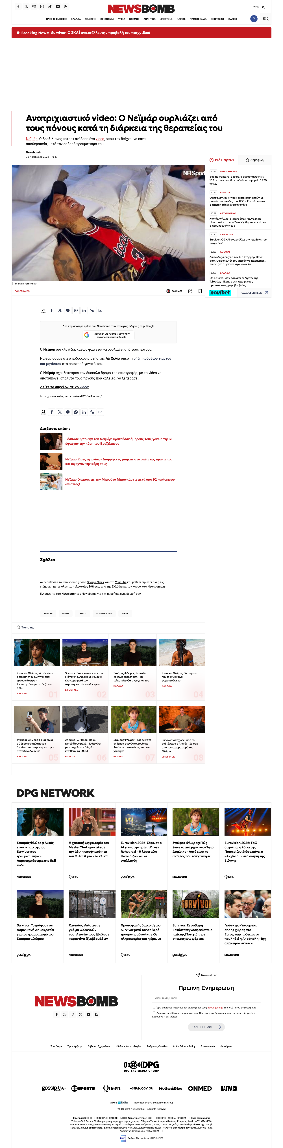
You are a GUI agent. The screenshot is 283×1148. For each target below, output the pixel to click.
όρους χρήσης (215, 1007)
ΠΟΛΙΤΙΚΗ (90, 19)
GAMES (232, 19)
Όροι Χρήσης (75, 1046)
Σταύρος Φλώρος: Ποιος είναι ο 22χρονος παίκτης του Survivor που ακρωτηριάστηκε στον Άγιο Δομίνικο (35, 745)
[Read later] (200, 291)
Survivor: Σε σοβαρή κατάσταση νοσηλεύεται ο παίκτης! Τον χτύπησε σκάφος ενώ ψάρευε (192, 932)
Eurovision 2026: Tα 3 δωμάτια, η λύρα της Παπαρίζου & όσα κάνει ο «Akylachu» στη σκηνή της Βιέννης (245, 852)
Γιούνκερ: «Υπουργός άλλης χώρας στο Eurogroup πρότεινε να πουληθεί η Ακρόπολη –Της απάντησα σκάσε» (245, 934)
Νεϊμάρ (32, 139)
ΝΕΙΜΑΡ (48, 613)
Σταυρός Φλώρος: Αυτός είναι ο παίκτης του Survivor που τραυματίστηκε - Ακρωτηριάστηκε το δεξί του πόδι (35, 680)
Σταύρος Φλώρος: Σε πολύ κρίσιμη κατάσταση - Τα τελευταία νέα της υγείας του (131, 676)
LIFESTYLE (166, 19)
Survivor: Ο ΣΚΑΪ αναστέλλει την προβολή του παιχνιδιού (100, 32)
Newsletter (69, 593)
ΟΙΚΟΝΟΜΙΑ (107, 19)
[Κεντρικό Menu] (265, 18)
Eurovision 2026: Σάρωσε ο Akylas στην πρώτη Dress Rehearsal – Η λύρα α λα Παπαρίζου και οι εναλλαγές (141, 852)
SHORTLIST (217, 19)
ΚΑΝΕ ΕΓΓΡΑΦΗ (206, 1027)
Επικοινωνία (208, 1046)
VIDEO (65, 613)
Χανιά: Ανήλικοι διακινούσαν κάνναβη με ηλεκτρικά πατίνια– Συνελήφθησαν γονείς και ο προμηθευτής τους (238, 222)
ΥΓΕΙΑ (121, 19)
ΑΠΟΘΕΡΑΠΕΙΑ (104, 613)
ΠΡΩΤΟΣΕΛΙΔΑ (198, 19)
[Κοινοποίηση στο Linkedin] (84, 310)
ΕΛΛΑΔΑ (76, 19)
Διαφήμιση (226, 1046)
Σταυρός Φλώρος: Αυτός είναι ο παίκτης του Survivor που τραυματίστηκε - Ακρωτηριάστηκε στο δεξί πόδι (36, 854)
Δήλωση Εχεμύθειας (99, 1046)
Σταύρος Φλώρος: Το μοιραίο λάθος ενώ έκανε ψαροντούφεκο (179, 676)
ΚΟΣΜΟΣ (134, 19)
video (100, 139)
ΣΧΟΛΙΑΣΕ (174, 291)
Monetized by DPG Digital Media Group (153, 1102)
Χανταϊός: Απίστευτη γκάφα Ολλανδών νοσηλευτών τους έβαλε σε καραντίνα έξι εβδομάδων (89, 932)
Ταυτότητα (56, 1046)
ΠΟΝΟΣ (83, 613)
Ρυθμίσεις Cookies (157, 1046)
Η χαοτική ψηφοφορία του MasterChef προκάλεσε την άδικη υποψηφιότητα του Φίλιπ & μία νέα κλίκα (89, 849)
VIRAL (125, 613)
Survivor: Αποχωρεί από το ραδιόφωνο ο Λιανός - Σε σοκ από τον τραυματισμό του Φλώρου (180, 745)
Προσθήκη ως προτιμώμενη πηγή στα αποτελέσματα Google (107, 335)
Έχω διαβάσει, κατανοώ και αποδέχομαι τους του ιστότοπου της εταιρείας (206, 1007)
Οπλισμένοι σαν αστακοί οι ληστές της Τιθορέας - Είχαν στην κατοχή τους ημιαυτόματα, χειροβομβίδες (234, 281)
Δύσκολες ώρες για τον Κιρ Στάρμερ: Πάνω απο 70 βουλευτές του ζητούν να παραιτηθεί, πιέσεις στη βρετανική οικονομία (238, 260)
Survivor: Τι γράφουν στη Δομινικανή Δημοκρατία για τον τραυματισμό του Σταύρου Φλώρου (35, 932)
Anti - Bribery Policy (184, 1046)
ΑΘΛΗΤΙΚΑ (149, 19)
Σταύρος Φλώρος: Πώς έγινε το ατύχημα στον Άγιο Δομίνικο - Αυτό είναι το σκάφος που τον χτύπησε (132, 745)
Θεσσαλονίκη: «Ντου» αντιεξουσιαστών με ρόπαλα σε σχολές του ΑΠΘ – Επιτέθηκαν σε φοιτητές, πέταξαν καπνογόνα (237, 201)
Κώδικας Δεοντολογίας (128, 1046)
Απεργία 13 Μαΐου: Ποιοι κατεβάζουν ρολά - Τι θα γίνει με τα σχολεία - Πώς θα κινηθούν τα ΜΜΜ (83, 745)
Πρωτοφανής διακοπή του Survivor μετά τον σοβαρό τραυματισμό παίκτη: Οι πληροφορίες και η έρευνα (141, 932)
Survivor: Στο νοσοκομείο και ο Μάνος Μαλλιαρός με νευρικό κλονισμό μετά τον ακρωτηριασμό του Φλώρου (84, 678)
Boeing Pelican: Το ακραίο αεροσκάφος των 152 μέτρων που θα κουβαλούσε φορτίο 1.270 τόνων (238, 180)
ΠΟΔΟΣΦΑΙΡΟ (22, 291)
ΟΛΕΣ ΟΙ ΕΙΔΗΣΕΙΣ (56, 19)
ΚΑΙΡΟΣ (181, 19)
